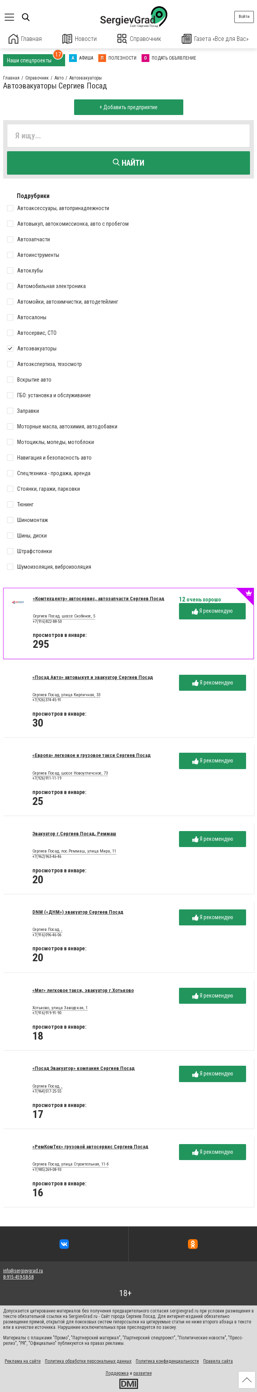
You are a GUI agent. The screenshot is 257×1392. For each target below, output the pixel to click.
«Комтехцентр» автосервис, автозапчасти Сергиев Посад (98, 598)
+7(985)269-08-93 (46, 1169)
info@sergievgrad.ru (23, 1270)
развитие (142, 1373)
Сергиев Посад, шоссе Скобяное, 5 (64, 616)
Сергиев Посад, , (47, 929)
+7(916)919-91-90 (46, 1012)
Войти (244, 16)
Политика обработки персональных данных (88, 1361)
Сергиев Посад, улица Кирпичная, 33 (66, 694)
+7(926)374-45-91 (46, 699)
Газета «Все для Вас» (214, 39)
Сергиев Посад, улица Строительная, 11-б (70, 1164)
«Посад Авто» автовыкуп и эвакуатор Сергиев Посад (92, 677)
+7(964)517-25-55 (46, 1091)
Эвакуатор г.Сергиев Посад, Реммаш (74, 834)
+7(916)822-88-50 (47, 621)
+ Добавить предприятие (128, 107)
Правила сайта (218, 1361)
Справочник (139, 39)
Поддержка (117, 1373)
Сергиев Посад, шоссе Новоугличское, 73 (70, 773)
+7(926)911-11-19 (46, 778)
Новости (79, 39)
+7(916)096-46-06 (46, 934)
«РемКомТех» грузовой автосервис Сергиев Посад (90, 1147)
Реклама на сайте (23, 1361)
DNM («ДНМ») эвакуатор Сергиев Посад (77, 911)
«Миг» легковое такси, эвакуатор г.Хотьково (83, 990)
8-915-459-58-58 (18, 1277)
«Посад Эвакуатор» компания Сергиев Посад (83, 1068)
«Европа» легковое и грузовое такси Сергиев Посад (91, 755)
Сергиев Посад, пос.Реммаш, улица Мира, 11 (74, 851)
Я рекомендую (212, 611)
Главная (25, 39)
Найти (128, 163)
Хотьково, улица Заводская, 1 (60, 1007)
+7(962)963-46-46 (46, 856)
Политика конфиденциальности (167, 1361)
